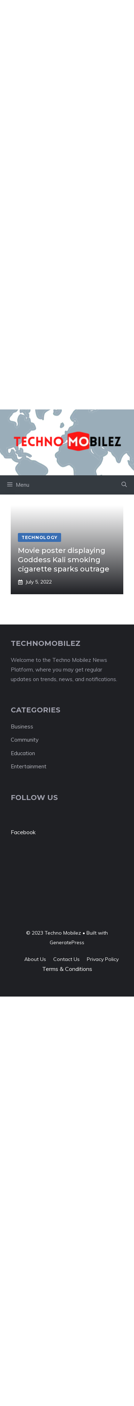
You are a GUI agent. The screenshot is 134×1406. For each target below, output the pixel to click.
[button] (124, 485)
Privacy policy (103, 959)
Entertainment (28, 766)
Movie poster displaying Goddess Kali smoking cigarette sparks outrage (63, 559)
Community (25, 739)
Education (23, 753)
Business (22, 726)
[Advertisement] (67, 67)
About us (35, 959)
